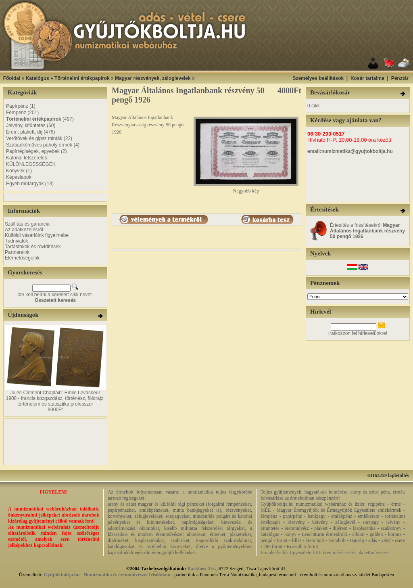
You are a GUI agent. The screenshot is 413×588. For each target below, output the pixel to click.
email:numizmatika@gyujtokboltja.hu (350, 151)
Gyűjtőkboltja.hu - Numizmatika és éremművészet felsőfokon (107, 575)
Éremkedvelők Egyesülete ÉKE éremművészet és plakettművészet (325, 552)
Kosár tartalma (367, 78)
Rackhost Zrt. (202, 568)
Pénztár (400, 78)
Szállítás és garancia (27, 224)
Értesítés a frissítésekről (367, 230)
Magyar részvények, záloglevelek (152, 78)
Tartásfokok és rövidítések (33, 246)
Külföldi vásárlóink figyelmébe (37, 235)
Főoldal (12, 78)
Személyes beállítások (318, 78)
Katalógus (37, 78)
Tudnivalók (16, 241)
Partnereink (17, 252)
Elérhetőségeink (22, 258)
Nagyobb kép (246, 189)
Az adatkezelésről (24, 229)
